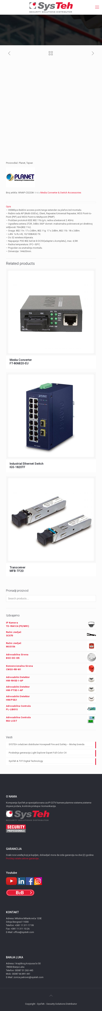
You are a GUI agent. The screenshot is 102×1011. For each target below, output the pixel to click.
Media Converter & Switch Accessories (60, 192)
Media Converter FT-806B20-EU (21, 361)
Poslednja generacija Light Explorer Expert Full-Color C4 (37, 752)
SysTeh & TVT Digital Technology (26, 761)
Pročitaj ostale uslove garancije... (23, 858)
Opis (8, 206)
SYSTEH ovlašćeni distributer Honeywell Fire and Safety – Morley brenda (46, 744)
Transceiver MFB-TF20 (17, 569)
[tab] (51, 206)
